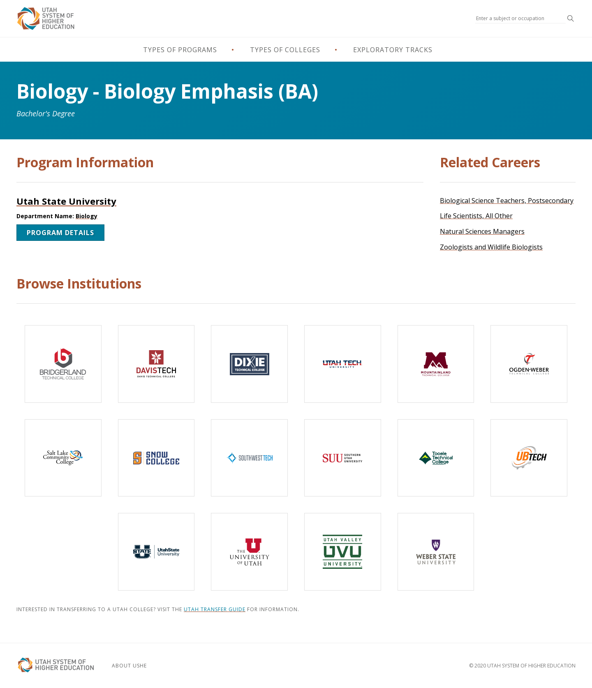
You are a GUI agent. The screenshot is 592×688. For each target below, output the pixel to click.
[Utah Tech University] (342, 364)
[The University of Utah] (249, 552)
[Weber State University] (436, 552)
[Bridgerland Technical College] (63, 364)
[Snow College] (156, 458)
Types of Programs (180, 49)
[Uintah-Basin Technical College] (528, 458)
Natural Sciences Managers (482, 231)
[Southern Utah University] (342, 458)
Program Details (60, 232)
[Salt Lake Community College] (63, 458)
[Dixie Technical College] (249, 364)
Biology (86, 216)
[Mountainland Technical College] (436, 364)
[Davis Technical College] (156, 364)
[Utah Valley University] (342, 552)
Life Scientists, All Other (476, 215)
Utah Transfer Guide (214, 609)
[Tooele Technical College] (436, 458)
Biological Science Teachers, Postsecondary (507, 200)
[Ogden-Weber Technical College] (528, 364)
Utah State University (66, 201)
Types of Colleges (285, 49)
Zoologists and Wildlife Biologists (491, 247)
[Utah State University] (156, 552)
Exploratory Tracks (392, 49)
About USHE (129, 665)
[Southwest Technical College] (249, 458)
